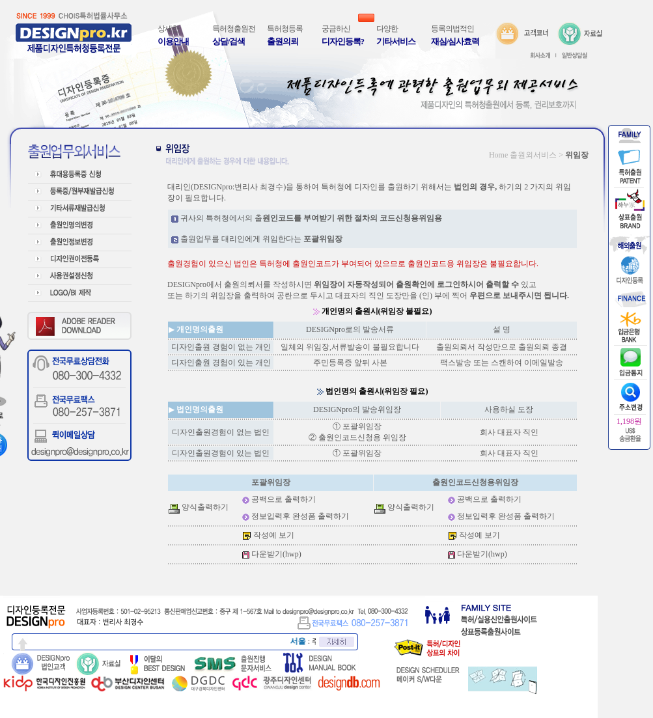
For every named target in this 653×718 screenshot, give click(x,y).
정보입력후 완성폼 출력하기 (300, 516)
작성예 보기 (273, 535)
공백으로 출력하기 (283, 499)
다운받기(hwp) (276, 554)
